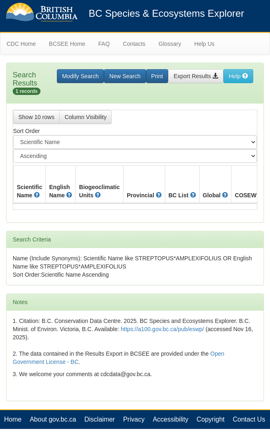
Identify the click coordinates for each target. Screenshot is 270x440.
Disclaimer (99, 419)
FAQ (104, 44)
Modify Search (80, 76)
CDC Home (21, 44)
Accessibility (170, 419)
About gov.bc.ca (53, 419)
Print (157, 76)
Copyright (211, 419)
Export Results (195, 76)
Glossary (170, 44)
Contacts (134, 44)
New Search (124, 76)
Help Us (204, 44)
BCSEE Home (67, 44)
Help (238, 76)
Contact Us (249, 419)
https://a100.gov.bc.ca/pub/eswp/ (162, 329)
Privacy (133, 419)
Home (13, 419)
